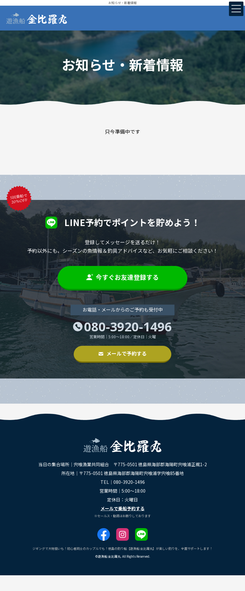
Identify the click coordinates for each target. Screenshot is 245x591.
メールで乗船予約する (122, 508)
